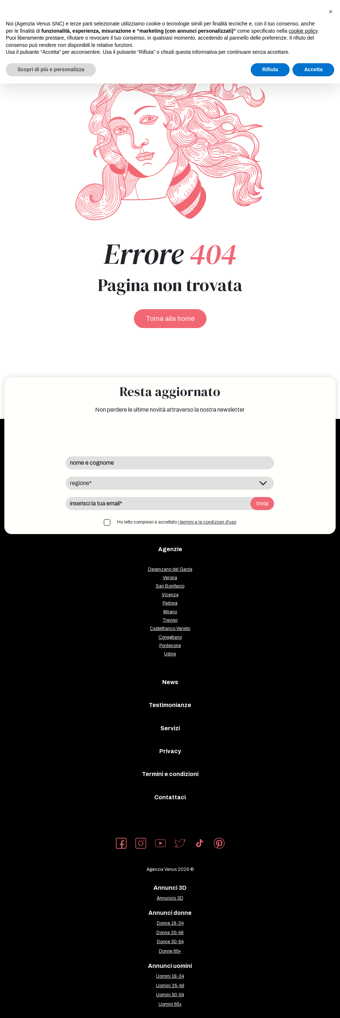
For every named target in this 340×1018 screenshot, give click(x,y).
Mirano (170, 611)
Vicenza (170, 594)
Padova (170, 603)
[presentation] (121, 435)
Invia (262, 503)
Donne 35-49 (170, 932)
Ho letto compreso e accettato (176, 522)
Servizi (170, 728)
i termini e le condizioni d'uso (207, 522)
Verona (170, 577)
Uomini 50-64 (170, 994)
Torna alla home (170, 318)
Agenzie (170, 549)
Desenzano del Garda (170, 569)
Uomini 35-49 (170, 985)
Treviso (170, 620)
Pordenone (170, 645)
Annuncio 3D (170, 898)
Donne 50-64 (170, 941)
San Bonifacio (170, 586)
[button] (330, 11)
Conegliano (170, 637)
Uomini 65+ (170, 1004)
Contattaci (170, 797)
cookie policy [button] (303, 31)
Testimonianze (170, 705)
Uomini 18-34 (170, 976)
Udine (170, 654)
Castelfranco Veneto (170, 628)
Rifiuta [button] (270, 69)
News (170, 682)
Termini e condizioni (170, 774)
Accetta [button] (313, 69)
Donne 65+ (170, 951)
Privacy (170, 751)
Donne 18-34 (170, 923)
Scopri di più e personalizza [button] (50, 69)
